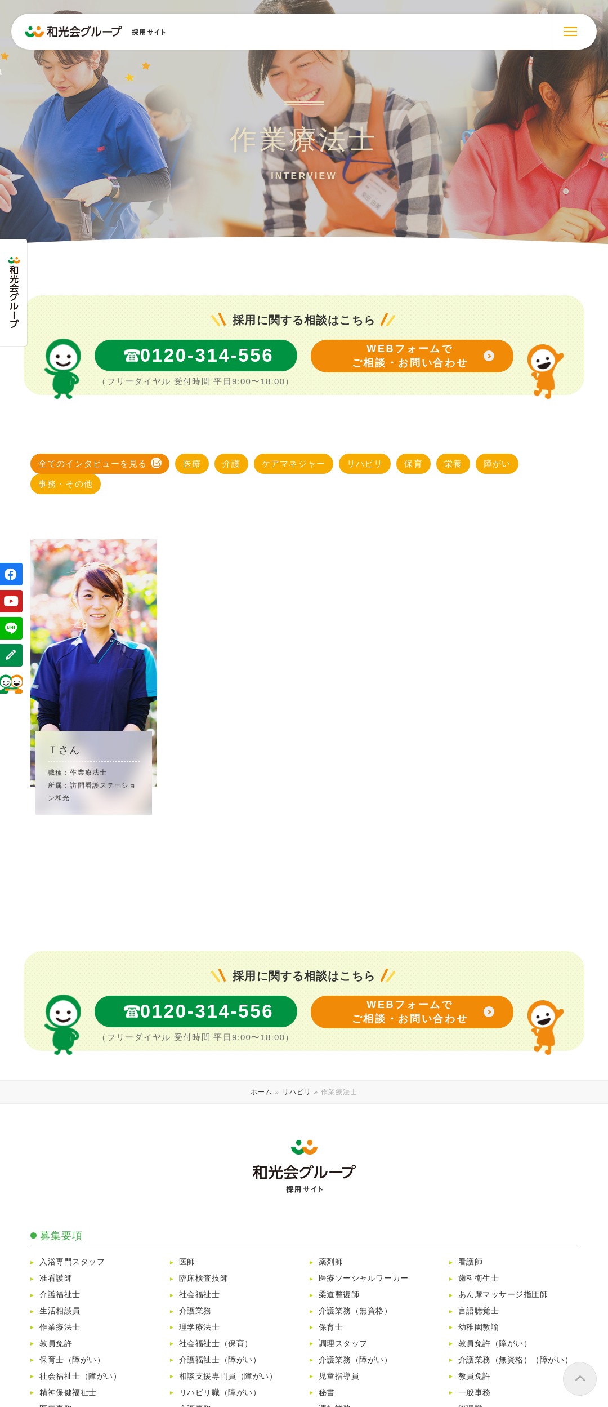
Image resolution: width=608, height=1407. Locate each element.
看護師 (470, 1262)
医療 (192, 463)
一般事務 (474, 1392)
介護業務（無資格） (355, 1311)
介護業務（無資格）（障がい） (519, 1360)
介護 (231, 463)
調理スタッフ (343, 1343)
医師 (187, 1262)
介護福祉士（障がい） (220, 1360)
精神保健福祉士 (68, 1392)
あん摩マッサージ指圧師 (503, 1294)
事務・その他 (65, 484)
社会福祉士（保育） (216, 1343)
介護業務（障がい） (359, 1360)
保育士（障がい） (72, 1360)
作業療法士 (60, 1327)
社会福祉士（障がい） (80, 1376)
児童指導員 (339, 1376)
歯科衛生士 (478, 1278)
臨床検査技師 (203, 1278)
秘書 (327, 1392)
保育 (413, 463)
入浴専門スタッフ (72, 1262)
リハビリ (365, 463)
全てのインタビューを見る (92, 463)
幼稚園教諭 (478, 1327)
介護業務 (195, 1311)
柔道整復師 (339, 1294)
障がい (497, 463)
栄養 (453, 463)
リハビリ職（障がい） (220, 1392)
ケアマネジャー (293, 463)
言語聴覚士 (478, 1311)
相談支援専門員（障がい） (228, 1376)
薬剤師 (331, 1262)
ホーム (261, 1092)
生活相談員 (60, 1311)
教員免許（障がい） (495, 1343)
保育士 (331, 1327)
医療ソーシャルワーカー (364, 1278)
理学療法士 (199, 1327)
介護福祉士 (60, 1294)
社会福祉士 (199, 1294)
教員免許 (55, 1343)
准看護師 (55, 1278)
